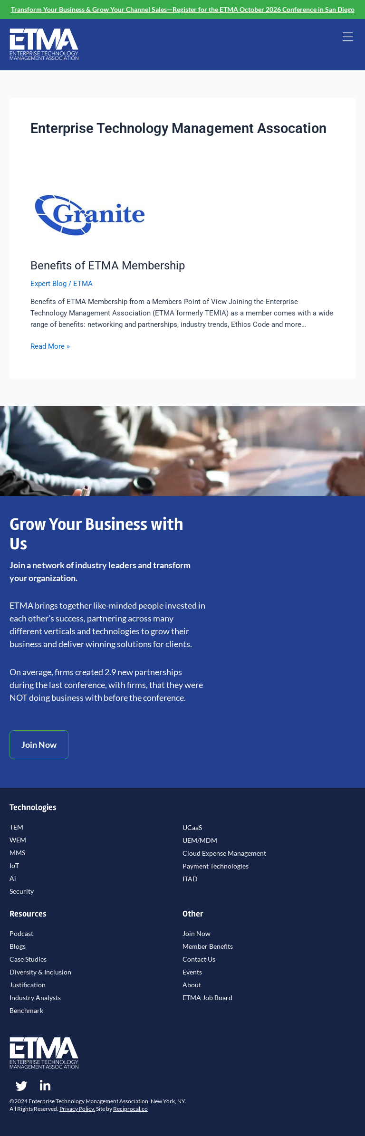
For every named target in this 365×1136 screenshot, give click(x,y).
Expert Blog (48, 283)
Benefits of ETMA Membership (107, 265)
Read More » (50, 346)
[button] (347, 38)
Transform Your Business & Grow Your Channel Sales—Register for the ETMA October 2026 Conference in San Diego (183, 9)
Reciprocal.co (130, 1108)
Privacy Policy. (77, 1108)
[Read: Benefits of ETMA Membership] (89, 214)
